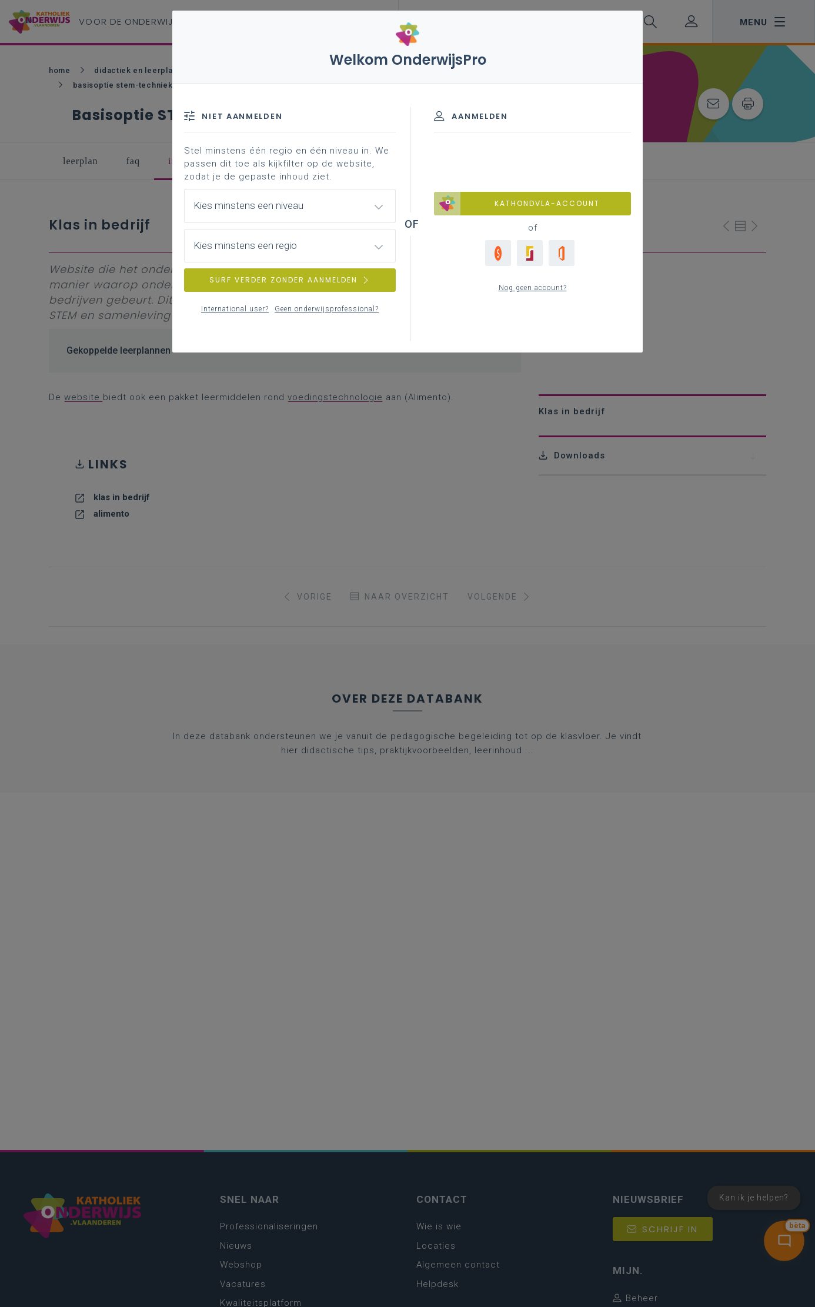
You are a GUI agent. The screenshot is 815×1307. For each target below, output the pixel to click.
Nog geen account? (533, 288)
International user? (235, 309)
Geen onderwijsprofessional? (327, 309)
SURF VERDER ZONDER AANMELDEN (289, 280)
